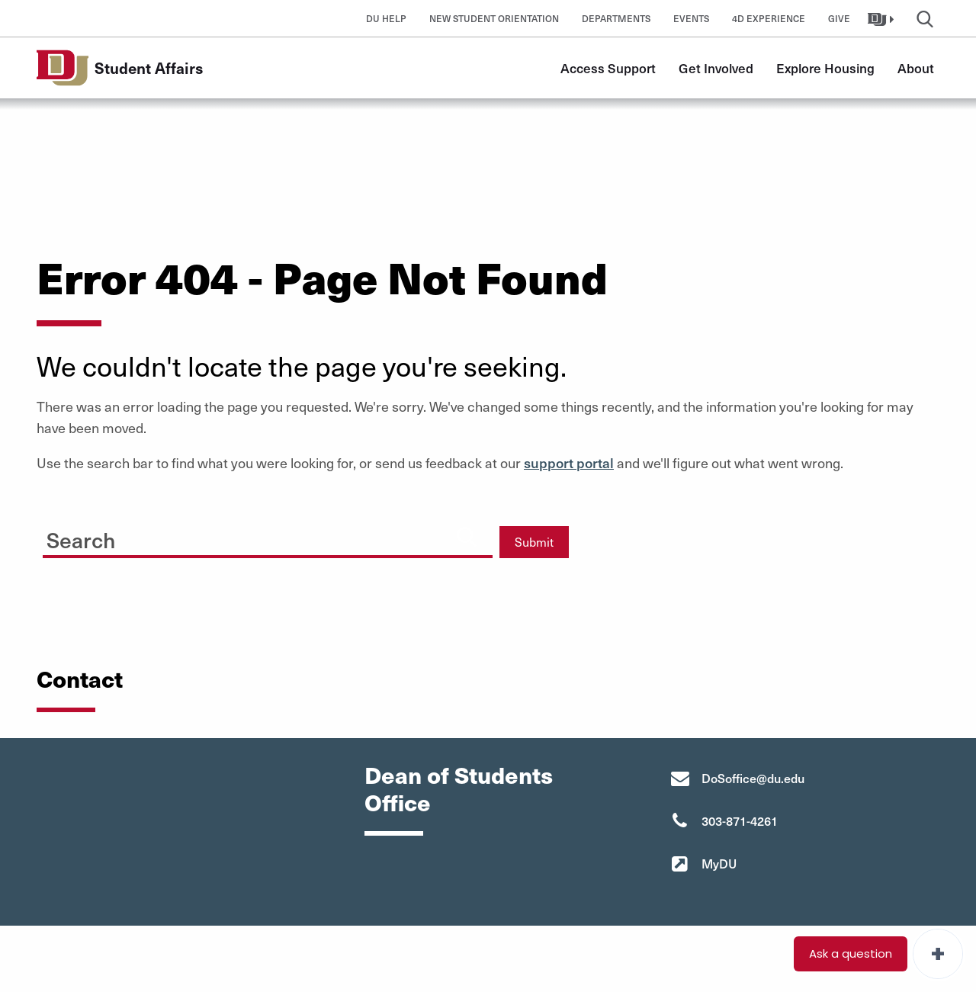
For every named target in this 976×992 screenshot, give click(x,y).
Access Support (608, 68)
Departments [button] (616, 18)
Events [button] (691, 18)
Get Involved (716, 68)
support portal (569, 462)
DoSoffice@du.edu (753, 777)
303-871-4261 (740, 820)
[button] (883, 18)
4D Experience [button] (768, 18)
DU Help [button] (386, 18)
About (915, 68)
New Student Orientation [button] (494, 18)
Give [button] (839, 18)
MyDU (719, 863)
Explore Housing (825, 68)
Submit (534, 542)
